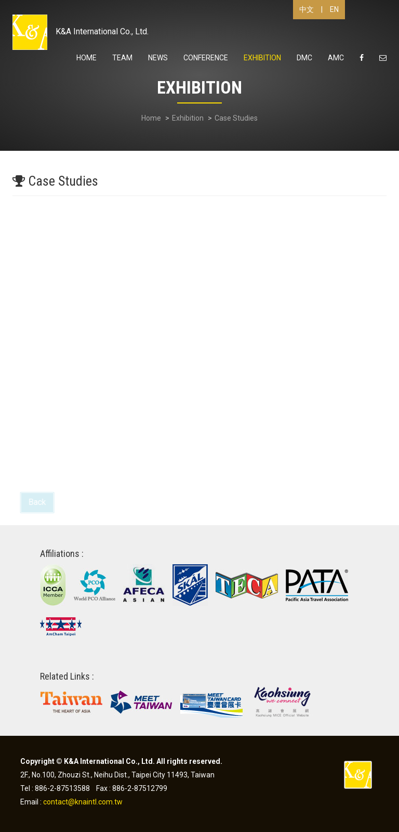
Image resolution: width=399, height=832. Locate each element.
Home (86, 58)
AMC (336, 58)
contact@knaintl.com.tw (83, 802)
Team (122, 58)
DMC (304, 58)
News (158, 58)
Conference (205, 58)
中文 (306, 10)
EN (334, 9)
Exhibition (262, 58)
